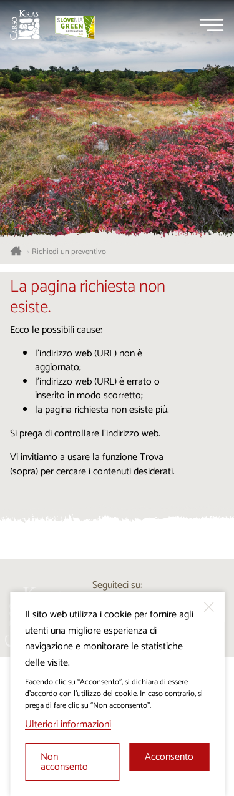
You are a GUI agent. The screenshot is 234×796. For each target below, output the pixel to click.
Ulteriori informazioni (68, 724)
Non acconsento (64, 762)
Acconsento (169, 757)
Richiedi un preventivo (69, 252)
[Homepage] (25, 25)
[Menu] (211, 24)
